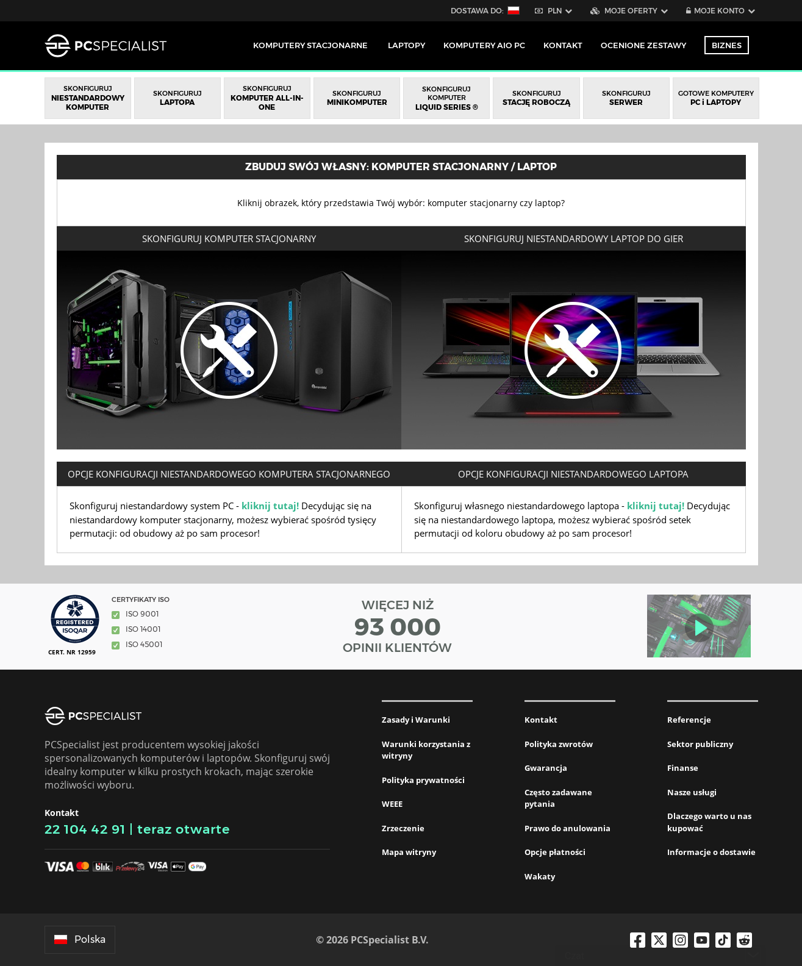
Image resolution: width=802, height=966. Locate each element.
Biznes (727, 45)
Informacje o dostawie (711, 851)
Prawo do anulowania (567, 828)
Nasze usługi (692, 792)
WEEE (392, 803)
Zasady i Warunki (416, 719)
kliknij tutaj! (270, 505)
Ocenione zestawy (643, 45)
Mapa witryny (409, 851)
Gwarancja (546, 767)
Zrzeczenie (403, 828)
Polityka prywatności (423, 780)
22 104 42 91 (85, 829)
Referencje (689, 719)
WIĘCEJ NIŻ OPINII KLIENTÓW (397, 626)
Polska (80, 939)
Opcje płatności (555, 851)
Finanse (682, 767)
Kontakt (541, 719)
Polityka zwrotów (559, 744)
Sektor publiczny (700, 744)
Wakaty (540, 876)
